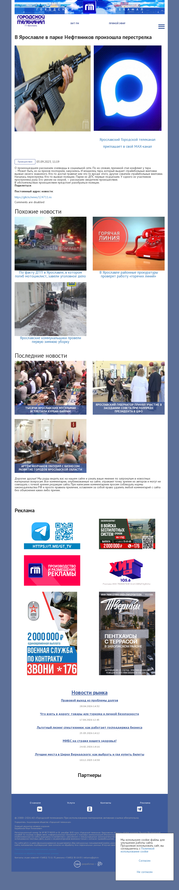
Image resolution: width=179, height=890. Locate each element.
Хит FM (74, 23)
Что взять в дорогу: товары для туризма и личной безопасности (89, 732)
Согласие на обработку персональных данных (37, 871)
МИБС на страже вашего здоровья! (89, 759)
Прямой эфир (117, 23)
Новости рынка (89, 710)
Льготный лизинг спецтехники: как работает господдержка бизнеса (89, 746)
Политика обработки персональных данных (35, 867)
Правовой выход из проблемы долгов (89, 718)
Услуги (71, 821)
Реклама (145, 821)
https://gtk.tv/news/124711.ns (33, 197)
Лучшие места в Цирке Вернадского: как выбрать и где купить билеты (89, 772)
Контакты (105, 821)
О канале (35, 821)
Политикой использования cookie (137, 850)
